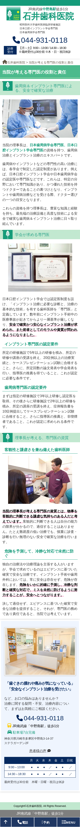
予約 (45, 822)
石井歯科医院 (48, 16)
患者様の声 (37, 751)
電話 (22, 822)
